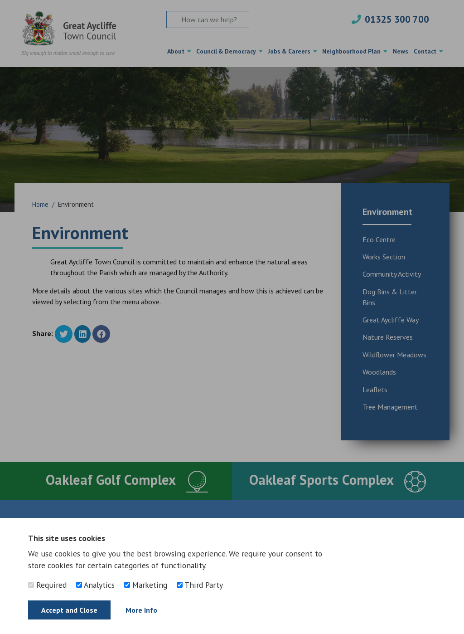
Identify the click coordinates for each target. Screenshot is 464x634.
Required (47, 585)
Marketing (145, 585)
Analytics (95, 585)
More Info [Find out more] (141, 609)
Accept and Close (69, 609)
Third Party (200, 585)
